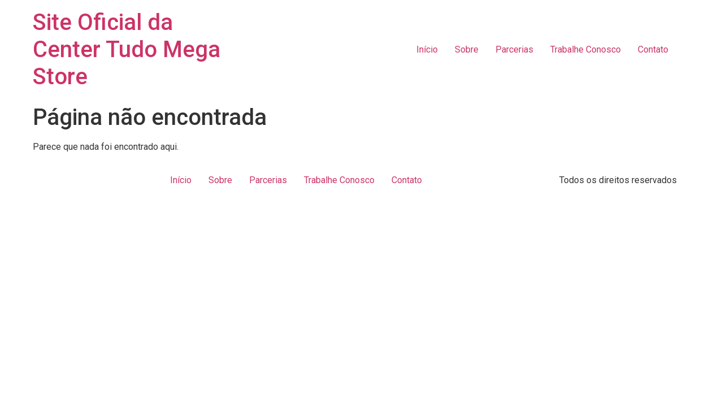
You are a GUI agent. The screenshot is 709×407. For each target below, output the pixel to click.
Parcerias (514, 49)
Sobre (467, 49)
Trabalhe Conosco (585, 49)
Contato (653, 49)
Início (427, 49)
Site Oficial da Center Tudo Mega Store (126, 49)
